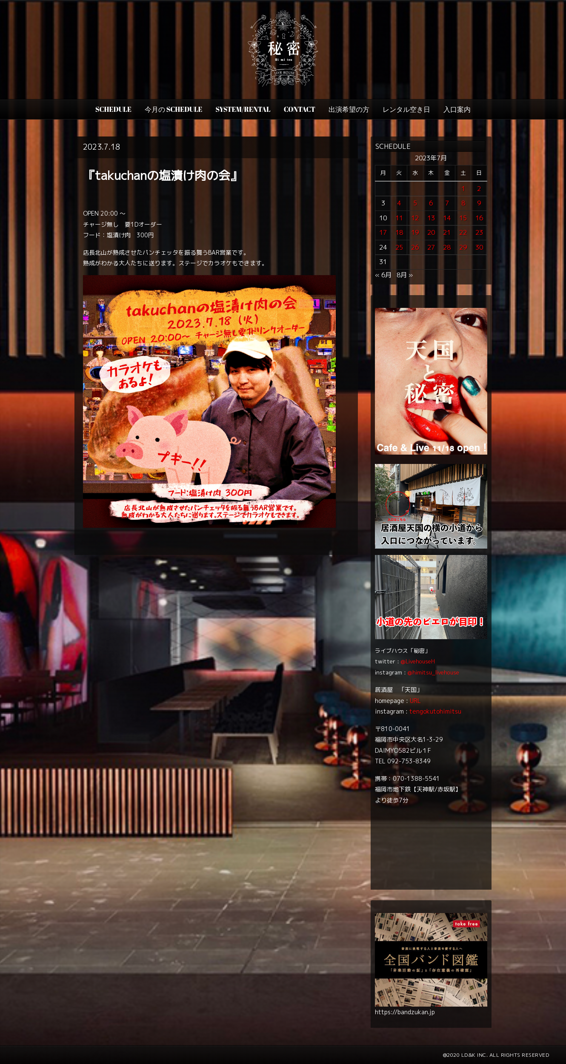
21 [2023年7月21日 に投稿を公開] (447, 232)
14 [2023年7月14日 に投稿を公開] (447, 217)
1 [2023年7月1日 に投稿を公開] (463, 188)
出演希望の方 (349, 109)
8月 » (405, 274)
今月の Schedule (174, 109)
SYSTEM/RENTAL (243, 109)
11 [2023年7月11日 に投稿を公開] (399, 217)
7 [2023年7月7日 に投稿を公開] (447, 203)
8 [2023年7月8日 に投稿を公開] (463, 203)
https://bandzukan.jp (405, 1012)
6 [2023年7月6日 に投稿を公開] (431, 203)
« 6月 (383, 274)
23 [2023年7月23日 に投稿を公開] (479, 232)
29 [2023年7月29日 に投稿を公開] (463, 247)
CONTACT (299, 109)
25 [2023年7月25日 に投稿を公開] (399, 247)
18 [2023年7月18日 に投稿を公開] (399, 232)
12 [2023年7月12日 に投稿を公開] (415, 217)
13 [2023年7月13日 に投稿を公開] (431, 217)
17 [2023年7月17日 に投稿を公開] (383, 232)
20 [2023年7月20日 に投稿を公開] (431, 232)
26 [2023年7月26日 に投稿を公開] (415, 247)
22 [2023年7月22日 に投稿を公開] (463, 232)
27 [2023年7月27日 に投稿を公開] (431, 247)
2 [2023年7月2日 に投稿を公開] (479, 188)
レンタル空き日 (406, 109)
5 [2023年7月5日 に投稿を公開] (415, 203)
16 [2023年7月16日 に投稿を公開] (479, 217)
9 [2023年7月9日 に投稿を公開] (479, 203)
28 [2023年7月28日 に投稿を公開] (447, 247)
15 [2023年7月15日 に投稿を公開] (463, 217)
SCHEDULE (113, 109)
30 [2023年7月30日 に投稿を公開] (479, 247)
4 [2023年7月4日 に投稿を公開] (399, 203)
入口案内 (457, 109)
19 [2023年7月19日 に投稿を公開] (415, 232)
